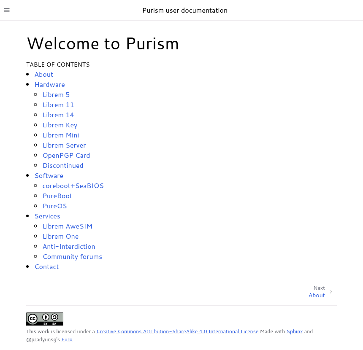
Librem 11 (58, 104)
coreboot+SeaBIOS (73, 185)
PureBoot (57, 195)
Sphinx (295, 331)
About (43, 74)
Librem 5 (56, 94)
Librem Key (59, 124)
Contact (46, 266)
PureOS (54, 205)
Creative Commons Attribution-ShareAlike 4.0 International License (177, 331)
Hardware (49, 84)
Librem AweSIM (67, 226)
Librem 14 (58, 114)
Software (48, 175)
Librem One (60, 236)
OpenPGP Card (66, 155)
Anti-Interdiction (68, 246)
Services (47, 216)
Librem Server (64, 145)
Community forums (72, 256)
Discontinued (62, 165)
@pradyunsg (41, 339)
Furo (67, 339)
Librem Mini (60, 135)
